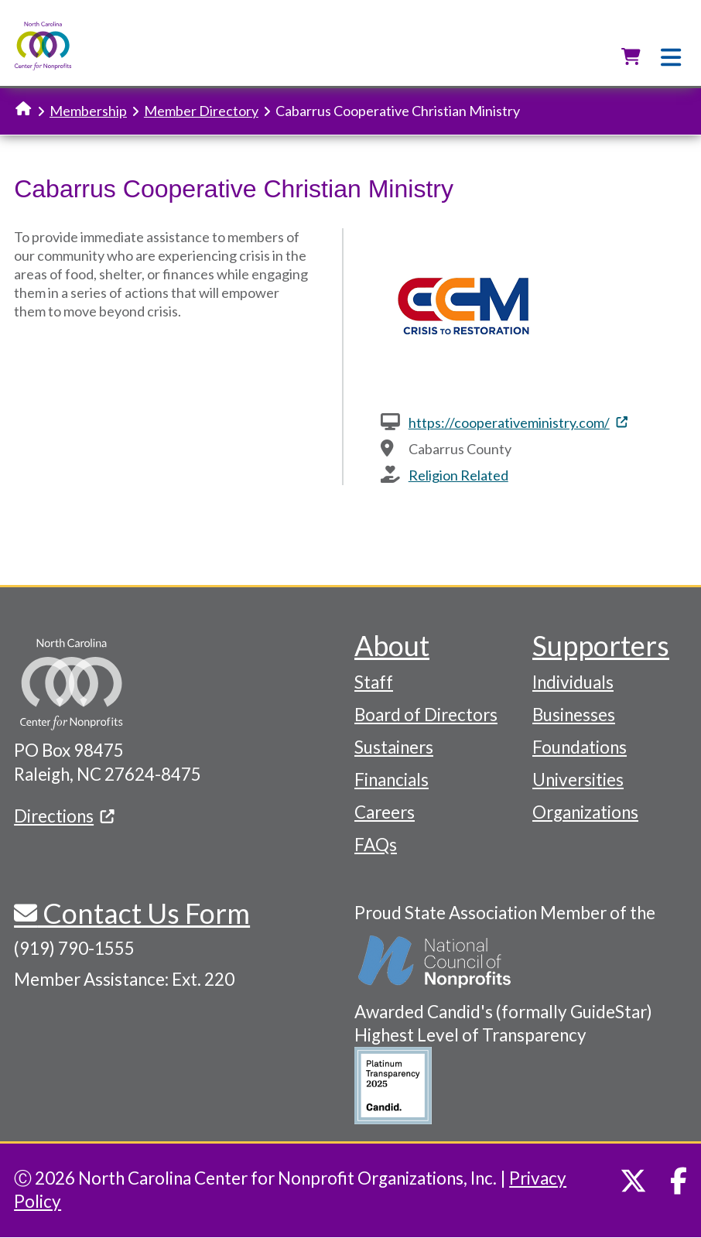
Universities (578, 779)
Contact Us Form (143, 913)
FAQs (375, 844)
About (391, 645)
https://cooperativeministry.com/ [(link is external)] (518, 422)
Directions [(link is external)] (64, 815)
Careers (384, 812)
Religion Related (458, 475)
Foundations (579, 747)
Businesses (573, 714)
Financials (391, 779)
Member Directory (201, 110)
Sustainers (393, 747)
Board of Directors (426, 714)
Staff (373, 682)
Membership (88, 110)
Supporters (600, 645)
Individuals (573, 682)
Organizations (585, 812)
